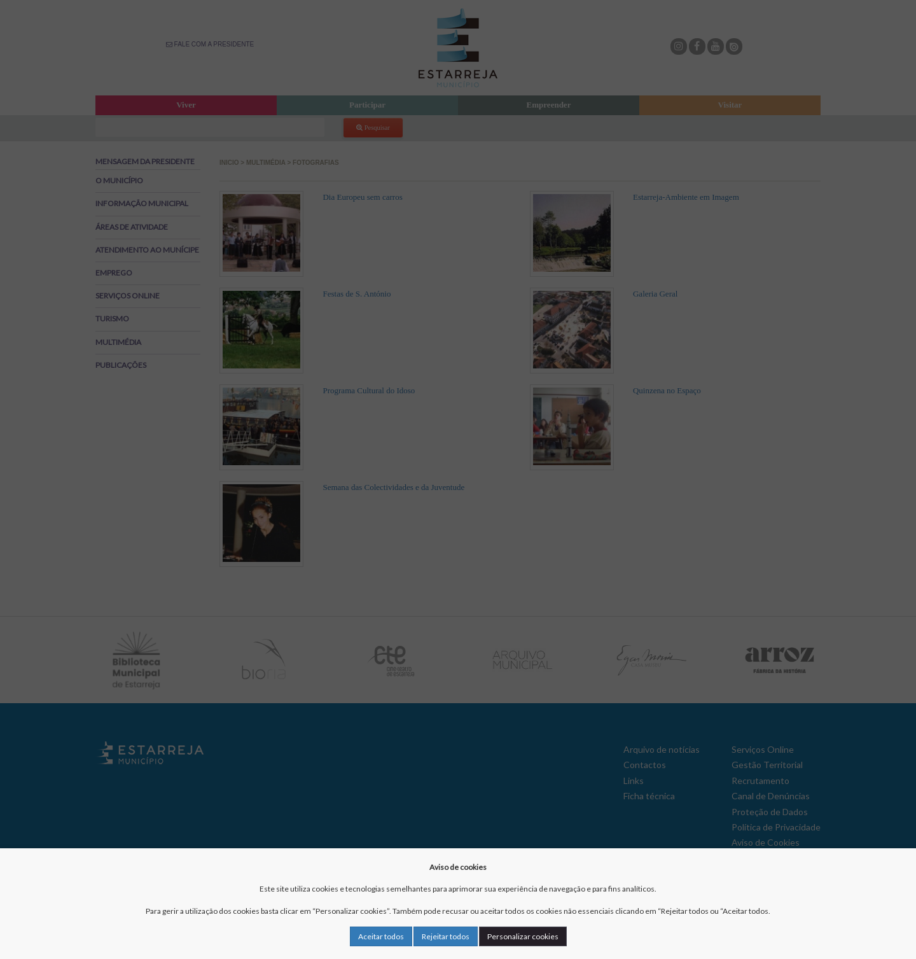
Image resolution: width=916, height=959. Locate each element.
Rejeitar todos (445, 936)
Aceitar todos (381, 936)
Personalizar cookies (523, 936)
